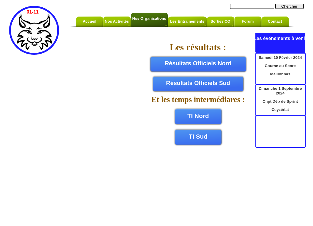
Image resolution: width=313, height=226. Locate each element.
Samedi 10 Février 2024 (280, 57)
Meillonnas (280, 74)
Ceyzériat (280, 109)
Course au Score (280, 66)
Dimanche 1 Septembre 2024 (280, 90)
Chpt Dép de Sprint (280, 101)
